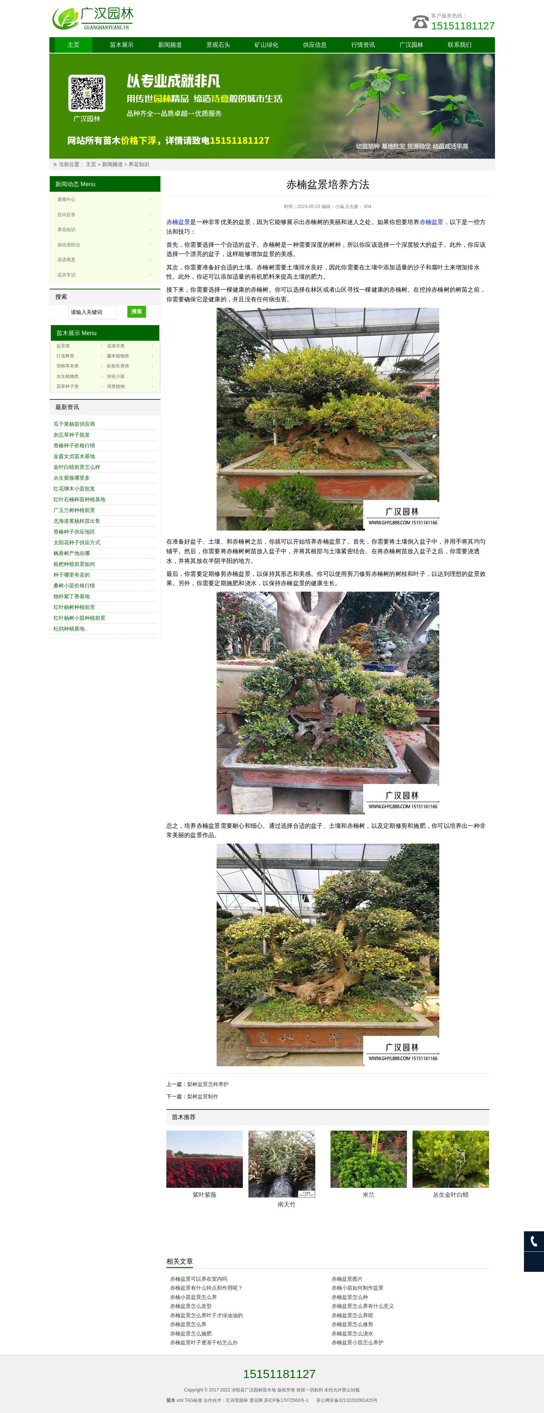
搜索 (136, 311)
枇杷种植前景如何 (74, 564)
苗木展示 (122, 45)
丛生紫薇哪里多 (71, 478)
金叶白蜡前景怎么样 (76, 467)
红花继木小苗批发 (74, 489)
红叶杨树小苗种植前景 (79, 618)
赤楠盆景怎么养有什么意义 (363, 1306)
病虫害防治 (69, 244)
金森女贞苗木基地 (74, 456)
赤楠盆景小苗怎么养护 (358, 1342)
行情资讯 (363, 45)
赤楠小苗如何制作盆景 (358, 1288)
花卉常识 (66, 275)
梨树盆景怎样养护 (208, 1084)
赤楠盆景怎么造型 (191, 1306)
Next (479, 1118)
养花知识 (138, 164)
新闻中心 (66, 199)
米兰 (369, 1195)
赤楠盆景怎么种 (350, 1297)
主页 (73, 45)
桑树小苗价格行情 (74, 586)
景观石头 (218, 45)
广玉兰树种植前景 (74, 510)
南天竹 (287, 1204)
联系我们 (460, 45)
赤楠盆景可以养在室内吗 (198, 1279)
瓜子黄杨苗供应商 (74, 424)
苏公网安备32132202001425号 (347, 1400)
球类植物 (116, 386)
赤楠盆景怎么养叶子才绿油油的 (206, 1315)
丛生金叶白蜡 (451, 1195)
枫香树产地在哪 (71, 553)
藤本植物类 (118, 356)
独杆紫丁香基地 (71, 596)
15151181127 (463, 26)
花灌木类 (116, 346)
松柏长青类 (118, 366)
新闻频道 (170, 45)
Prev (473, 1118)
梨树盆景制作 (202, 1096)
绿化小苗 (116, 376)
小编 (339, 206)
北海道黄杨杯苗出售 (76, 521)
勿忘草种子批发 (71, 435)
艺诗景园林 (237, 1400)
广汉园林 (411, 45)
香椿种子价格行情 (74, 445)
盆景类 (63, 346)
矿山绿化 (266, 45)
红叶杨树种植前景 (74, 607)
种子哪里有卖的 (71, 575)
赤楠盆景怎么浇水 (352, 1333)
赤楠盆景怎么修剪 (352, 1324)
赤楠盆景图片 (347, 1279)
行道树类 (65, 356)
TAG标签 (193, 1400)
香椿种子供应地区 (74, 532)
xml (179, 1400)
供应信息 (315, 45)
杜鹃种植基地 (69, 629)
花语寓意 (66, 259)
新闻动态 (67, 184)
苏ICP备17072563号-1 (286, 1400)
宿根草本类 (67, 366)
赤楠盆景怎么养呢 (352, 1315)
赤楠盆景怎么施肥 (191, 1333)
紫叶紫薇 (204, 1195)
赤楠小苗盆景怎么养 (193, 1297)
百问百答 (66, 214)
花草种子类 (67, 386)
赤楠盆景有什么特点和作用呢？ (206, 1288)
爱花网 (256, 1400)
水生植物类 (67, 376)
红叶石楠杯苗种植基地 (79, 499)
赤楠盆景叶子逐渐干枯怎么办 (204, 1342)
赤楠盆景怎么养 (188, 1324)
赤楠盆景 (178, 222)
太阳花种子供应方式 (76, 542)
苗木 (170, 1400)
